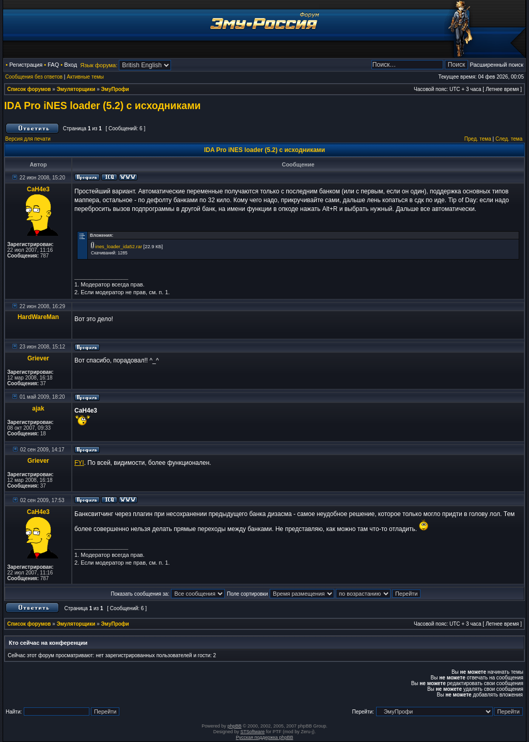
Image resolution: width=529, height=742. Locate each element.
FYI (79, 462)
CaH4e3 (38, 189)
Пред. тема (477, 139)
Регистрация (25, 65)
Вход (70, 65)
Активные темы (85, 77)
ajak (38, 408)
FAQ (53, 65)
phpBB (234, 726)
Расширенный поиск (496, 65)
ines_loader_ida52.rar (119, 246)
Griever (38, 358)
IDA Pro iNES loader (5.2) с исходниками (102, 105)
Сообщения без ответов (34, 77)
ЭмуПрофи (115, 89)
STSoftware (252, 731)
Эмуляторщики (76, 89)
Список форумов (29, 89)
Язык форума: (98, 65)
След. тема (508, 139)
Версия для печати (28, 139)
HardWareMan (38, 317)
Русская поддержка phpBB (264, 737)
